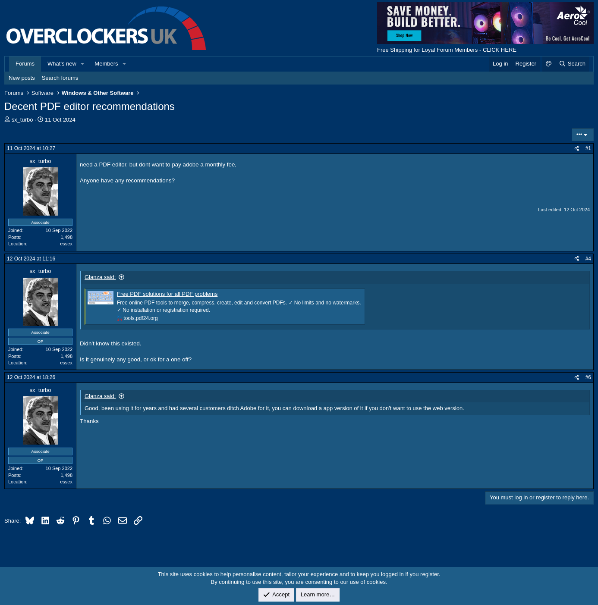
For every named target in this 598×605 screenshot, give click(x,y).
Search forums (60, 78)
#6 (588, 377)
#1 (588, 148)
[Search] (572, 63)
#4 (588, 259)
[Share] (576, 149)
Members (106, 63)
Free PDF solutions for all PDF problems (167, 294)
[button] (82, 63)
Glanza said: (100, 277)
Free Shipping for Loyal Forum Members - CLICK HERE (446, 50)
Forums (25, 63)
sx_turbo (22, 119)
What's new (61, 63)
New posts (22, 78)
